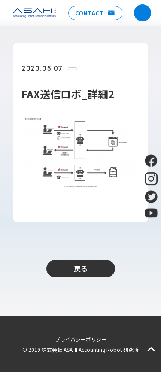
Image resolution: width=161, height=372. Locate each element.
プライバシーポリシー (80, 339)
